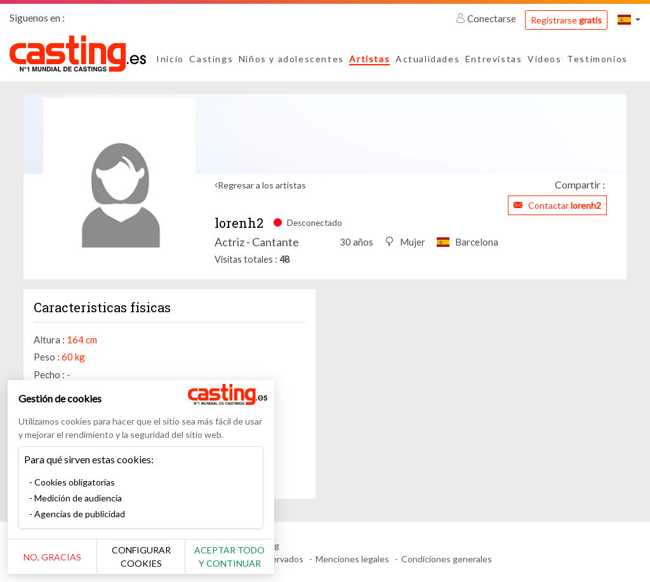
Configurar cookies (141, 557)
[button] (629, 19)
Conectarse (487, 18)
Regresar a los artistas (262, 185)
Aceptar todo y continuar (229, 557)
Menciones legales (352, 558)
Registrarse (566, 20)
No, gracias (52, 557)
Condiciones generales (446, 558)
